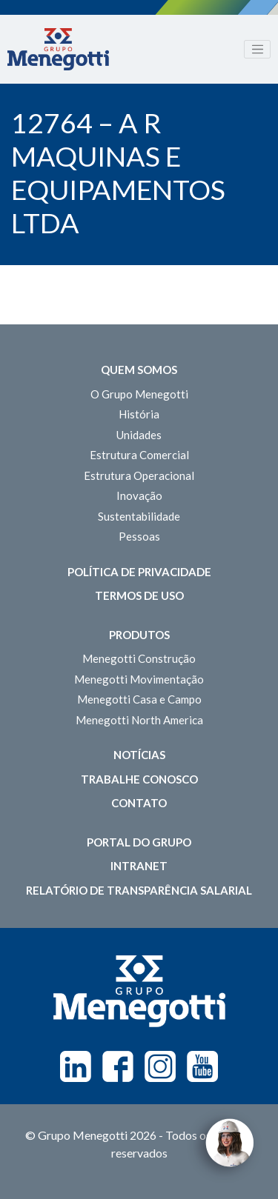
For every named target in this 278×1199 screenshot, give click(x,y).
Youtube (202, 1066)
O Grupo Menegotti (139, 394)
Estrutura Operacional (139, 475)
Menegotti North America (139, 720)
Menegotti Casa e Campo (139, 699)
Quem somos (139, 369)
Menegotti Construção (139, 658)
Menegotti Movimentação (139, 679)
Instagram (160, 1066)
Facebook (117, 1066)
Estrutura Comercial (139, 454)
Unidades (139, 434)
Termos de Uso (139, 595)
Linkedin (75, 1066)
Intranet (139, 865)
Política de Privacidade (139, 571)
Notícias (139, 754)
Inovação (139, 495)
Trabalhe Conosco (139, 779)
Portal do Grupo (139, 842)
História (139, 414)
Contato (139, 802)
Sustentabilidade (139, 516)
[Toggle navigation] (257, 49)
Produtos (139, 634)
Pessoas (139, 536)
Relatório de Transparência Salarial (139, 890)
